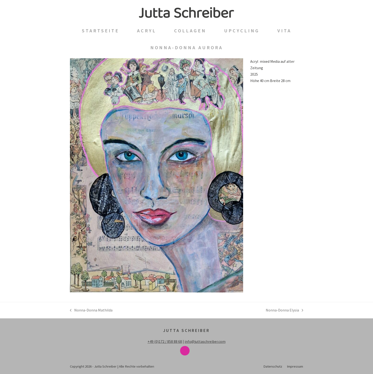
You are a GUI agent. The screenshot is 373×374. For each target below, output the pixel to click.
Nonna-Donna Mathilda (91, 310)
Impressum (295, 366)
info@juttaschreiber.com (205, 341)
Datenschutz (272, 366)
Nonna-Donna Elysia (284, 310)
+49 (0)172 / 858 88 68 (164, 341)
